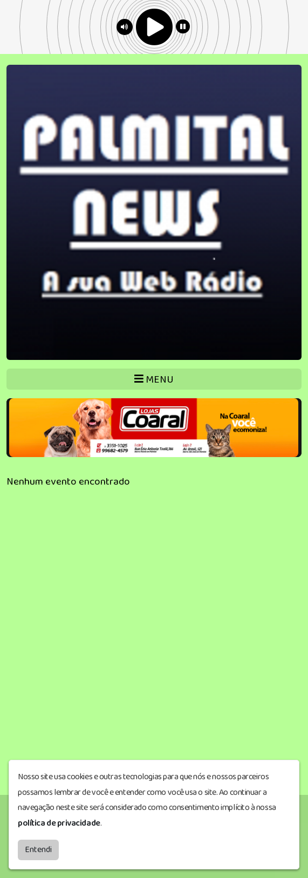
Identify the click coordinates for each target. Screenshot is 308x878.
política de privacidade (59, 823)
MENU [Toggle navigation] (154, 379)
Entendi (38, 849)
